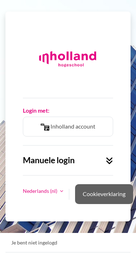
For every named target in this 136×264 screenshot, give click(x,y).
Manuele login (68, 160)
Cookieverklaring (104, 193)
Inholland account (68, 127)
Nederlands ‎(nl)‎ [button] (40, 191)
